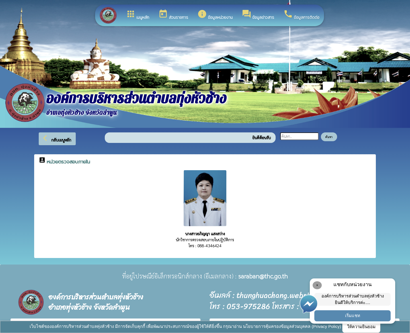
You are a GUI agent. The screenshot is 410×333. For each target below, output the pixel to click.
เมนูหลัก (137, 14)
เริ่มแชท (352, 315)
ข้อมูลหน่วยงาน (215, 14)
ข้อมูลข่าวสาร (258, 14)
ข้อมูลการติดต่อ (301, 14)
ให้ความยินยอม (361, 326)
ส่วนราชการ (173, 14)
